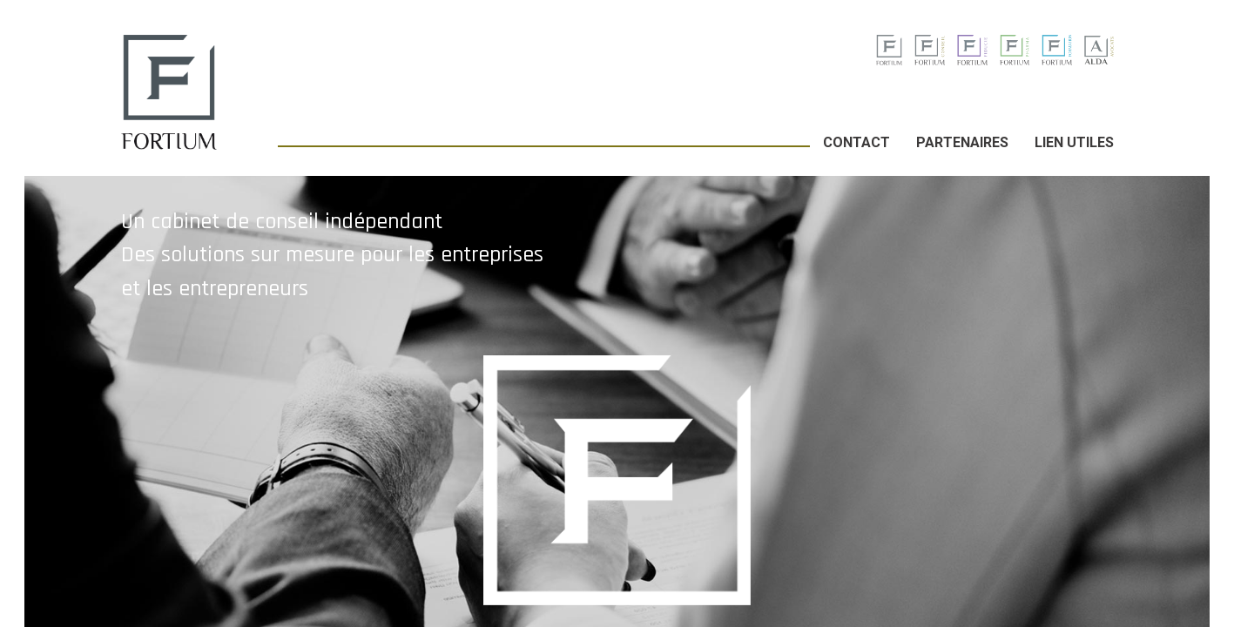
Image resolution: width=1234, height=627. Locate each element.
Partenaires (962, 142)
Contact (856, 142)
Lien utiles (1074, 142)
